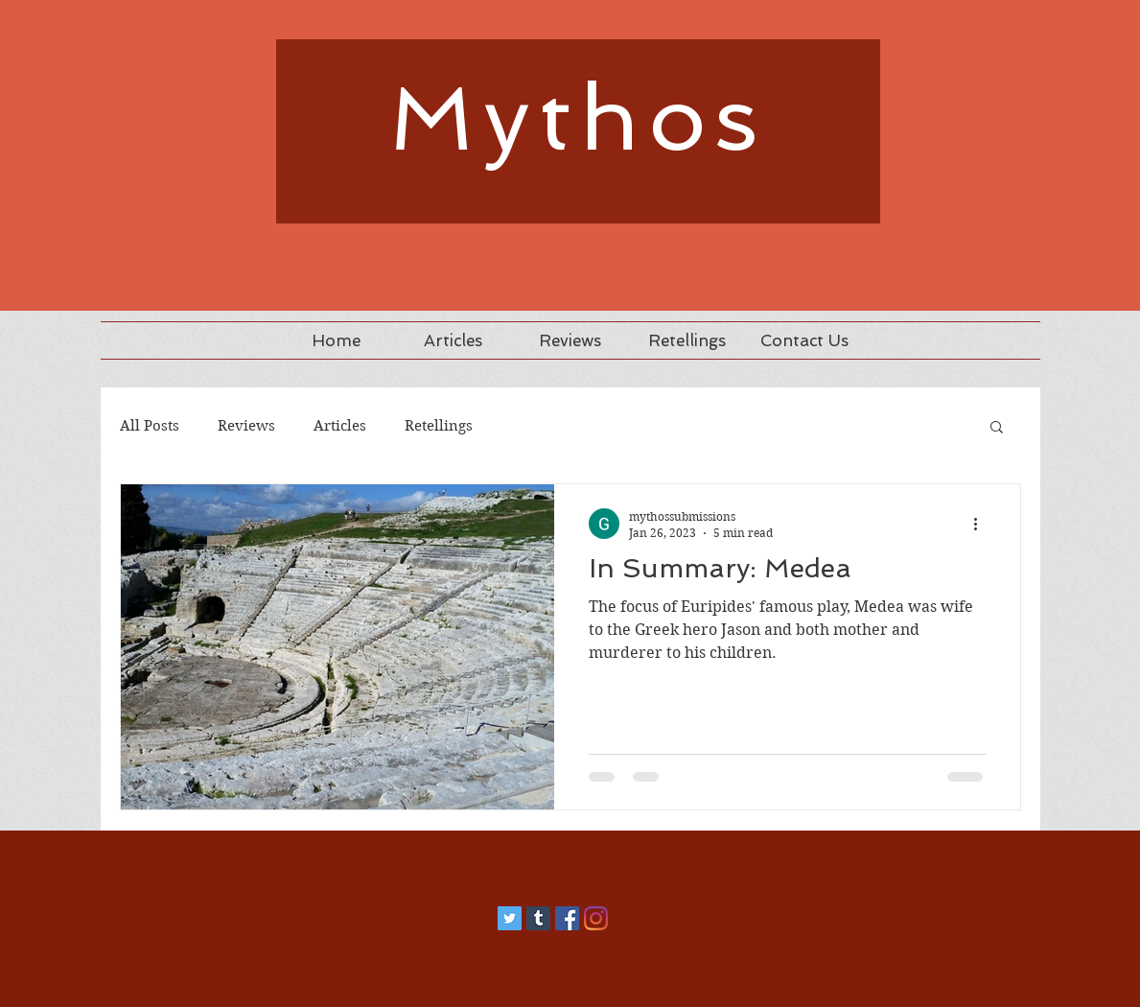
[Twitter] (510, 918)
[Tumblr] (538, 918)
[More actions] (982, 523)
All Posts (149, 425)
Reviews (246, 425)
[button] (997, 428)
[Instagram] (596, 918)
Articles (340, 425)
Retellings (439, 425)
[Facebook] (567, 918)
